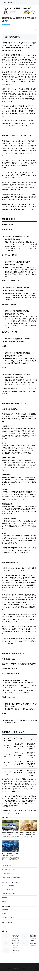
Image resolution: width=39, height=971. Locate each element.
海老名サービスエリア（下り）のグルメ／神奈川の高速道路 (28, 833)
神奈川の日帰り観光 (6, 24)
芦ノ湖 (4, 443)
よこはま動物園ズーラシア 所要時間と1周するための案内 (10, 854)
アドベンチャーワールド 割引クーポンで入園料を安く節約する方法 (15, 936)
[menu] (36, 2)
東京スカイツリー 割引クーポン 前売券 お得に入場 (33, 936)
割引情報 (17, 938)
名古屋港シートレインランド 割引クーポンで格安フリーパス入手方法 (33, 943)
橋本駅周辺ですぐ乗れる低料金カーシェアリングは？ (10, 833)
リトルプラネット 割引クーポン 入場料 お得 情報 (15, 949)
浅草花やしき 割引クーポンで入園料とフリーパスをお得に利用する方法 (15, 943)
